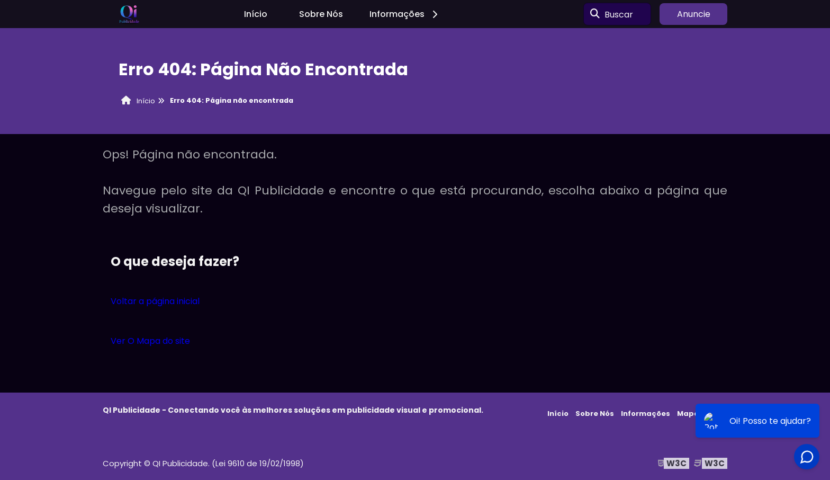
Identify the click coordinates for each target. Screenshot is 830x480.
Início (255, 14)
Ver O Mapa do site (150, 341)
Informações (405, 14)
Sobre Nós (321, 14)
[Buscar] (595, 14)
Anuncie (693, 14)
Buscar (619, 14)
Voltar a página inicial (155, 301)
